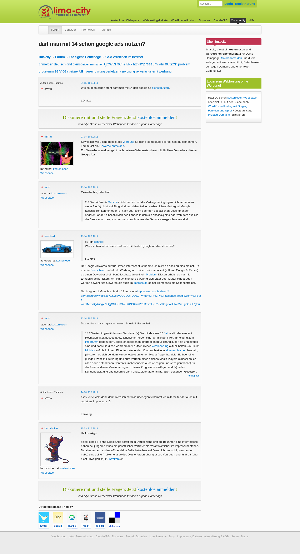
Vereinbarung (159, 346)
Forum (55, 29)
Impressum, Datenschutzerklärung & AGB (203, 536)
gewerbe (113, 63)
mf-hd (48, 136)
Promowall (88, 29)
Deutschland (98, 270)
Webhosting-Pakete (155, 20)
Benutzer (70, 29)
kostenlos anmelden (156, 117)
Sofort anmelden (231, 58)
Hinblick (90, 350)
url (82, 71)
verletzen (112, 71)
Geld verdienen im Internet (124, 57)
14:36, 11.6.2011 (89, 392)
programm (46, 71)
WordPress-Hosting (183, 20)
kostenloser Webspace (125, 20)
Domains (204, 20)
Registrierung (245, 3)
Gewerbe (105, 146)
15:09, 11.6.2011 (89, 428)
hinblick (127, 64)
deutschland (63, 64)
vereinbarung (95, 71)
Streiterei (114, 458)
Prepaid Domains (219, 114)
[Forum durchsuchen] (210, 3)
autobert (50, 236)
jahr (161, 64)
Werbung (128, 141)
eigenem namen (92, 64)
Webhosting (58, 536)
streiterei (72, 71)
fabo (47, 187)
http (136, 64)
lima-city (44, 57)
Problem (151, 274)
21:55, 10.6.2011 (89, 83)
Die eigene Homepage (85, 57)
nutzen (171, 64)
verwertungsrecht (147, 71)
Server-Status (240, 536)
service (60, 71)
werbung (165, 71)
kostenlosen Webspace (241, 97)
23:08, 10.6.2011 (89, 136)
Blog (172, 536)
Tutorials (105, 29)
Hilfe (251, 20)
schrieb (98, 241)
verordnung (127, 71)
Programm (91, 341)
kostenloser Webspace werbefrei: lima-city (80, 12)
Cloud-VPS (221, 20)
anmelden (46, 64)
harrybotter (51, 428)
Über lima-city (157, 536)
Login (228, 3)
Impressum (141, 282)
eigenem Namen (176, 350)
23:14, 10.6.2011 (89, 318)
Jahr (166, 333)
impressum (148, 64)
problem (184, 64)
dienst (77, 64)
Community (238, 20)
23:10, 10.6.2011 (89, 187)
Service (113, 202)
